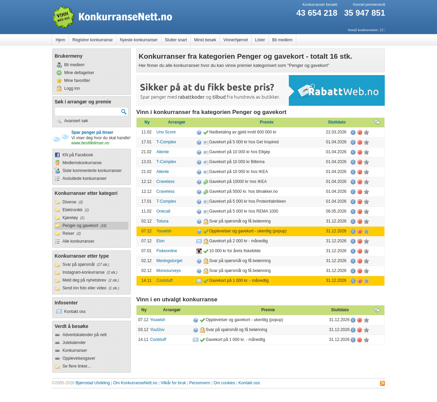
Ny (147, 122)
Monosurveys (168, 270)
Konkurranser (74, 350)
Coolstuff (164, 280)
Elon (160, 241)
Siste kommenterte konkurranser (92, 170)
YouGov (157, 329)
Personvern (199, 383)
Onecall (163, 211)
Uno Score (166, 132)
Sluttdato (337, 122)
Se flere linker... (76, 366)
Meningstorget (169, 260)
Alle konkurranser (78, 241)
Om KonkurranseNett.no (135, 383)
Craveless (165, 181)
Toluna (162, 221)
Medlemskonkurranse (82, 162)
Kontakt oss (249, 383)
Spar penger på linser (92, 132)
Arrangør (176, 122)
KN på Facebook (77, 155)
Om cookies (224, 383)
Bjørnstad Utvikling (93, 383)
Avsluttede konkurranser (84, 178)
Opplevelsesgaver (78, 358)
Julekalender (74, 342)
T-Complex (166, 142)
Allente (162, 151)
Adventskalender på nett (84, 334)
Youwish (163, 231)
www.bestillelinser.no (90, 143)
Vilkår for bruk (173, 383)
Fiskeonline (166, 250)
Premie (266, 122)
